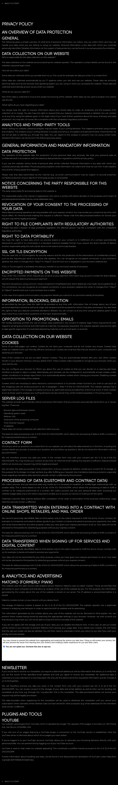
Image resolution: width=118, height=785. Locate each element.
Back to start (10, 3)
